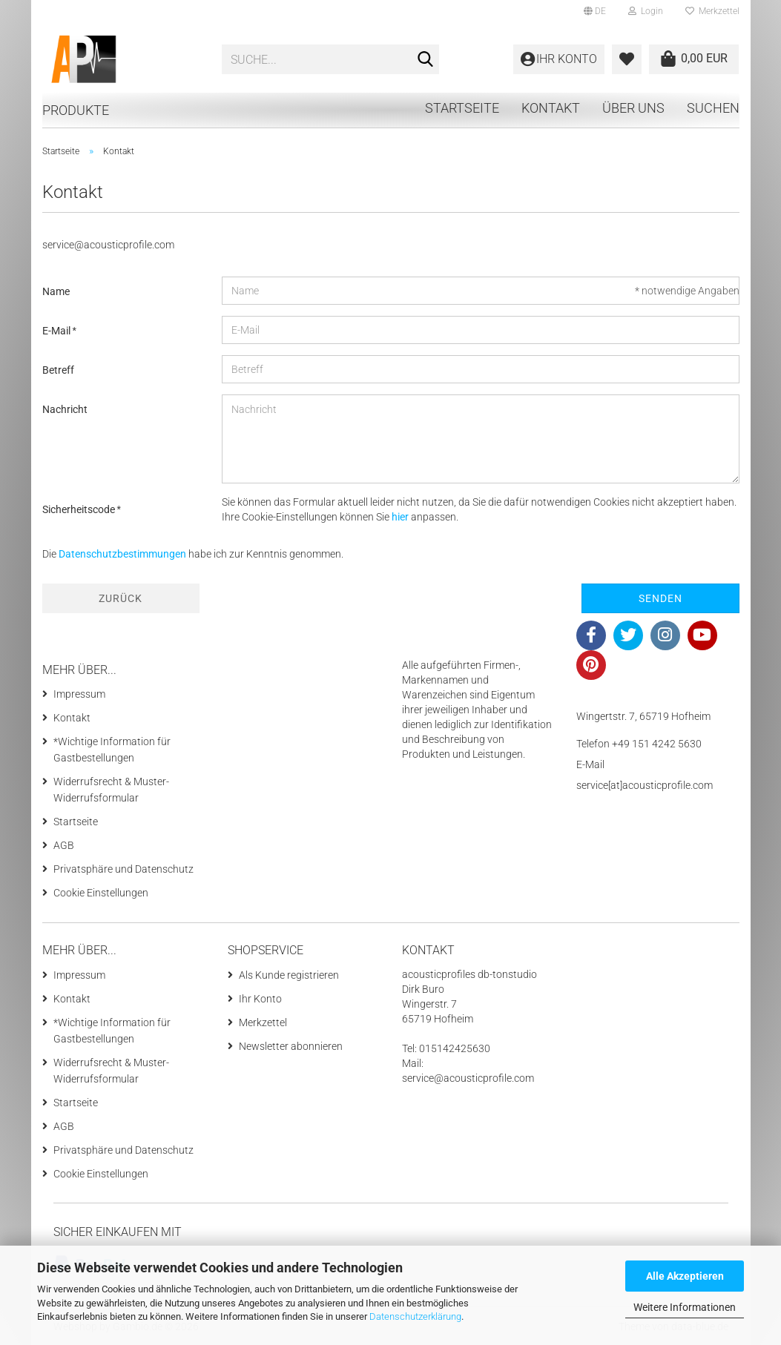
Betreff (58, 370)
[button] (595, 11)
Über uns (633, 108)
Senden (660, 598)
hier (400, 517)
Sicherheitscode (79, 509)
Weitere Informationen (684, 1307)
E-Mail (57, 331)
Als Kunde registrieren (289, 975)
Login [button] (645, 11)
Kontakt (550, 108)
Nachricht (65, 409)
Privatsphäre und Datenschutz (123, 869)
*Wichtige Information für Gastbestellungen (112, 750)
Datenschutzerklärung (415, 1316)
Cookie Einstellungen (100, 893)
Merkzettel (712, 11)
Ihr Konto (260, 999)
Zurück (120, 598)
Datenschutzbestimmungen (122, 554)
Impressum (79, 694)
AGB (63, 845)
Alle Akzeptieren (685, 1276)
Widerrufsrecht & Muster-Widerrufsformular (111, 790)
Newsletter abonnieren (291, 1046)
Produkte (75, 110)
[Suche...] (425, 60)
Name (56, 291)
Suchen (713, 108)
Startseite (462, 108)
